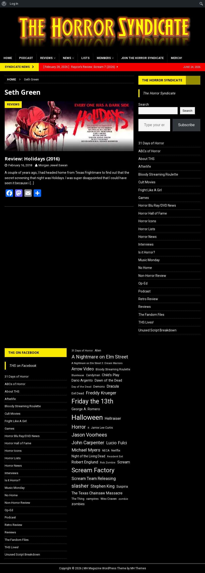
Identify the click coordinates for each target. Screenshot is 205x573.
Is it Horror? (146, 252)
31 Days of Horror (151, 143)
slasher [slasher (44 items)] (80, 486)
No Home (145, 268)
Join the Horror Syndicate (142, 58)
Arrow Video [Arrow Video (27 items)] (83, 369)
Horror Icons (147, 221)
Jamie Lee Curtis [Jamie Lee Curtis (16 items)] (102, 427)
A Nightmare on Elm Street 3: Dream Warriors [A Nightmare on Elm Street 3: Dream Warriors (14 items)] (97, 363)
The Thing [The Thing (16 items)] (78, 498)
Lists (85, 58)
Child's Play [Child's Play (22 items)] (110, 375)
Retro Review (148, 299)
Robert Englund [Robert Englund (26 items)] (85, 462)
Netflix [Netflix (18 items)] (115, 450)
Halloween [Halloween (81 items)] (87, 417)
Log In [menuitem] (14, 3)
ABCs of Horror (149, 151)
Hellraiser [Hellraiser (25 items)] (113, 418)
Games (143, 198)
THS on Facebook (23, 352)
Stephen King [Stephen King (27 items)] (102, 486)
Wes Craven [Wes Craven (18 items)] (109, 498)
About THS (146, 159)
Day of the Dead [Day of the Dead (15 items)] (81, 386)
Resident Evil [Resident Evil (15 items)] (115, 456)
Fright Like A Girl (150, 190)
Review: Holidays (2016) (32, 159)
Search (143, 104)
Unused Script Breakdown (157, 330)
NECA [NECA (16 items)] (105, 450)
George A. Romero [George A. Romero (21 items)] (86, 409)
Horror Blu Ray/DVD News (157, 205)
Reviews (46, 58)
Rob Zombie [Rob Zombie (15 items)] (107, 462)
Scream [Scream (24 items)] (123, 462)
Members (104, 58)
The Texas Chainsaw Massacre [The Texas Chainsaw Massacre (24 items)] (97, 493)
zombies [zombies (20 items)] (78, 504)
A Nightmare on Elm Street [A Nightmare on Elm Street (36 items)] (100, 357)
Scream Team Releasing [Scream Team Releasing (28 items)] (94, 478)
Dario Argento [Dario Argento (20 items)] (82, 380)
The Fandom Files (151, 314)
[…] (32, 183)
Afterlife (144, 166)
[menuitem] (4, 3)
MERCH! (176, 58)
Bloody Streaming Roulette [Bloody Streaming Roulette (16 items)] (113, 369)
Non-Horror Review (152, 276)
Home (8, 58)
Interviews (146, 244)
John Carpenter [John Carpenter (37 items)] (88, 442)
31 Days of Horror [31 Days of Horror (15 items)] (82, 350)
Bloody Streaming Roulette (158, 174)
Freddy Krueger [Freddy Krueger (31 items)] (101, 393)
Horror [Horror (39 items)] (79, 427)
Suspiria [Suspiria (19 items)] (122, 486)
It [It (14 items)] (88, 427)
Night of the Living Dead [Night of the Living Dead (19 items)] (88, 456)
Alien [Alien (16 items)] (98, 350)
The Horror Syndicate (162, 80)
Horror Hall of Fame (152, 213)
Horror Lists (146, 229)
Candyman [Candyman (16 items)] (93, 375)
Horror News (147, 237)
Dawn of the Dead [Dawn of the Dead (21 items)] (108, 380)
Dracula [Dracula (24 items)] (113, 386)
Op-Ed (142, 283)
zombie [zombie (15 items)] (123, 498)
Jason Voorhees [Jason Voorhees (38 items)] (89, 435)
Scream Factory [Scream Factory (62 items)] (93, 470)
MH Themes (138, 568)
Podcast (26, 58)
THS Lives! (146, 322)
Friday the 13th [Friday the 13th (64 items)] (92, 401)
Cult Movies (146, 182)
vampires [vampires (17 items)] (92, 498)
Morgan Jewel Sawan (53, 165)
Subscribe (186, 125)
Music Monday (149, 260)
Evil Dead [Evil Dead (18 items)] (78, 393)
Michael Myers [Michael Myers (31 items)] (86, 450)
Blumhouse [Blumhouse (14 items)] (78, 375)
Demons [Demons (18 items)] (99, 386)
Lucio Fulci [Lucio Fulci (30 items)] (116, 442)
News (67, 58)
